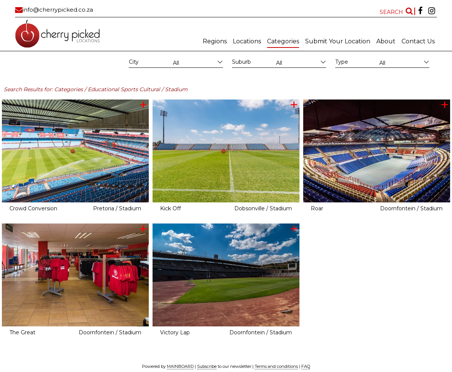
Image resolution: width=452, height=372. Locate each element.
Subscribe (207, 366)
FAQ (305, 366)
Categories (283, 41)
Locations (247, 41)
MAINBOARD (180, 366)
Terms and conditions (276, 366)
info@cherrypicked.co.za (58, 9)
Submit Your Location (337, 41)
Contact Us (418, 41)
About (386, 41)
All (176, 63)
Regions (215, 41)
